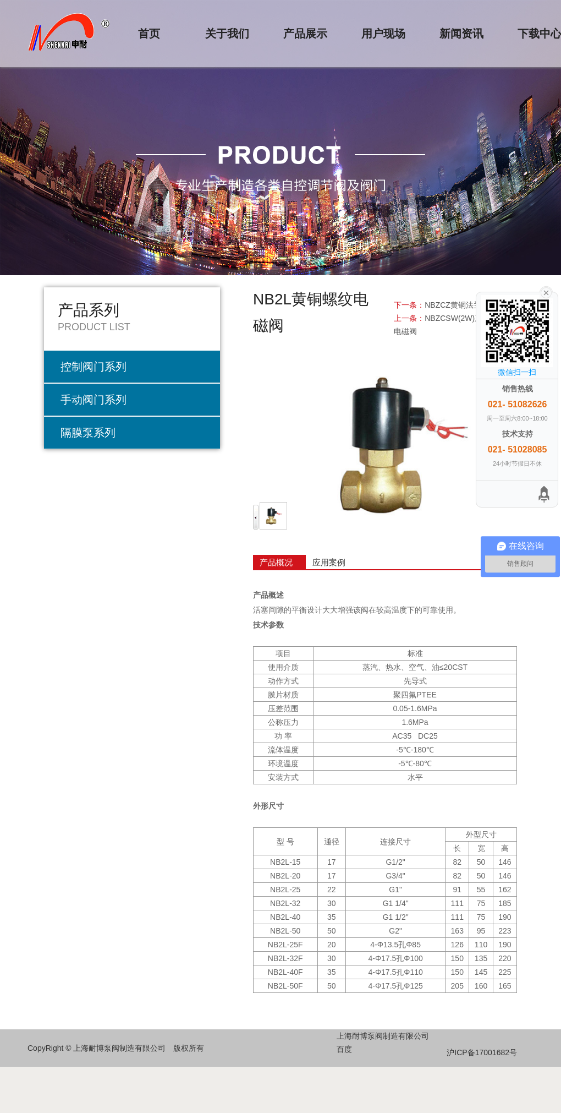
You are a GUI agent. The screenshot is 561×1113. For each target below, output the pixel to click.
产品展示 (305, 34)
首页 (149, 34)
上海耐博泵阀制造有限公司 (383, 1036)
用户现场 (383, 34)
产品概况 (276, 562)
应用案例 (328, 562)
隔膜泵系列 (88, 433)
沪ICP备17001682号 (482, 1052)
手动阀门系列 (94, 400)
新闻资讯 (461, 34)
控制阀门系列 (94, 367)
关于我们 (227, 34)
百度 (344, 1049)
